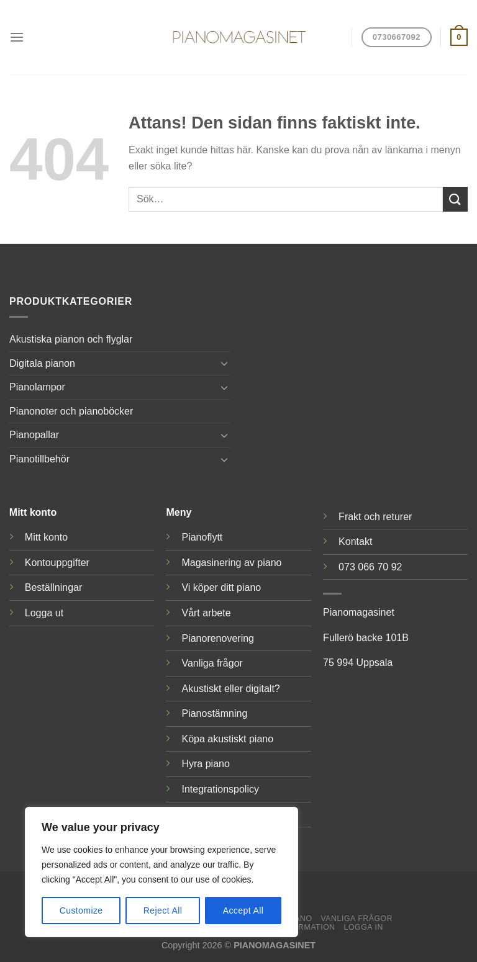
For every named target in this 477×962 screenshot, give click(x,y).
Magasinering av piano (231, 562)
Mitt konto (46, 537)
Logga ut (44, 613)
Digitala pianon (42, 363)
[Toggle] (224, 363)
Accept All (243, 910)
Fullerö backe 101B (366, 637)
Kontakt (355, 541)
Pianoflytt (201, 537)
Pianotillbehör (39, 459)
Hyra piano (205, 763)
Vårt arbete (205, 613)
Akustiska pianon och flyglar (70, 339)
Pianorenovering (217, 638)
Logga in (363, 927)
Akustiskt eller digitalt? (230, 688)
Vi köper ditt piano (221, 587)
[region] (161, 872)
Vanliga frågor (211, 663)
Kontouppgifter (57, 562)
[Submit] (455, 199)
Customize (81, 910)
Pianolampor (37, 387)
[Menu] (16, 37)
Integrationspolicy (220, 789)
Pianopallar (34, 434)
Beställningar (54, 587)
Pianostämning (214, 713)
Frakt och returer (375, 516)
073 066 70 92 (370, 567)
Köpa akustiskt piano (227, 739)
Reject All (163, 910)
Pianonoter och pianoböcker (71, 411)
